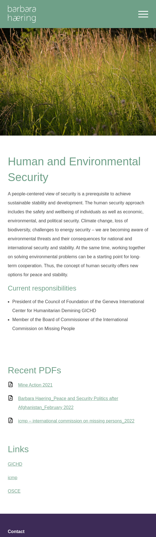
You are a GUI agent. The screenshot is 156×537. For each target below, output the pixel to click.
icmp (12, 477)
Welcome (22, 14)
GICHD (15, 464)
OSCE (14, 491)
